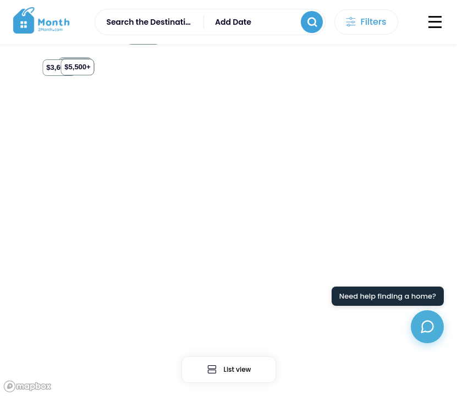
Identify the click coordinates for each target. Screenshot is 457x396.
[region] (228, 220)
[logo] (42, 22)
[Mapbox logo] (27, 386)
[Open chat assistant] (427, 326)
